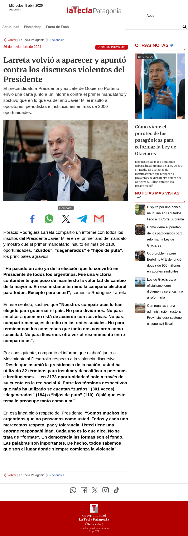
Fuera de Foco (57, 27)
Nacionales (56, 40)
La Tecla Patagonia (31, 40)
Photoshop (33, 27)
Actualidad (10, 27)
